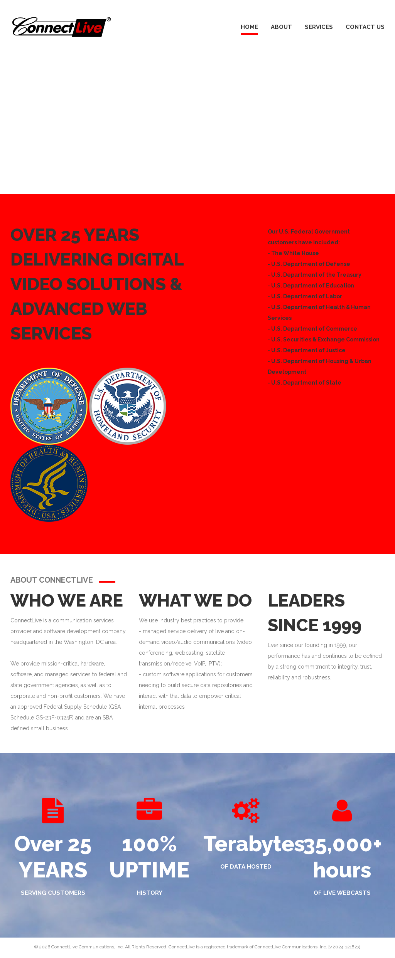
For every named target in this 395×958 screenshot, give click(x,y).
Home (249, 27)
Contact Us (365, 27)
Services (319, 27)
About (281, 27)
